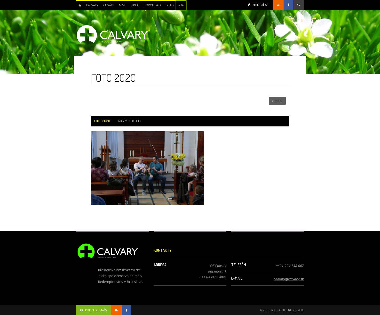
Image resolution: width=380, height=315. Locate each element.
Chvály (108, 5)
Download (152, 5)
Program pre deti (129, 121)
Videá (135, 5)
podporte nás (93, 310)
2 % (181, 5)
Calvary (92, 5)
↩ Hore (277, 101)
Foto (170, 5)
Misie (122, 5)
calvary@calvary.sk (289, 279)
